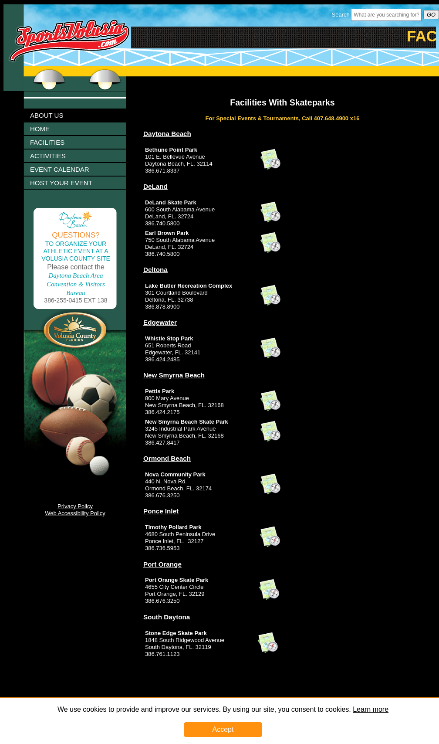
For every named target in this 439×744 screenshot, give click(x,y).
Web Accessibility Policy (75, 513)
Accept (223, 729)
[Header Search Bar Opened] (386, 15)
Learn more (370, 709)
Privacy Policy (75, 506)
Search (341, 14)
